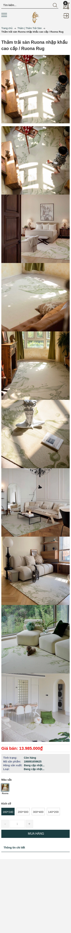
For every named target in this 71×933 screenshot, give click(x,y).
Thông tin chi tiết (14, 847)
